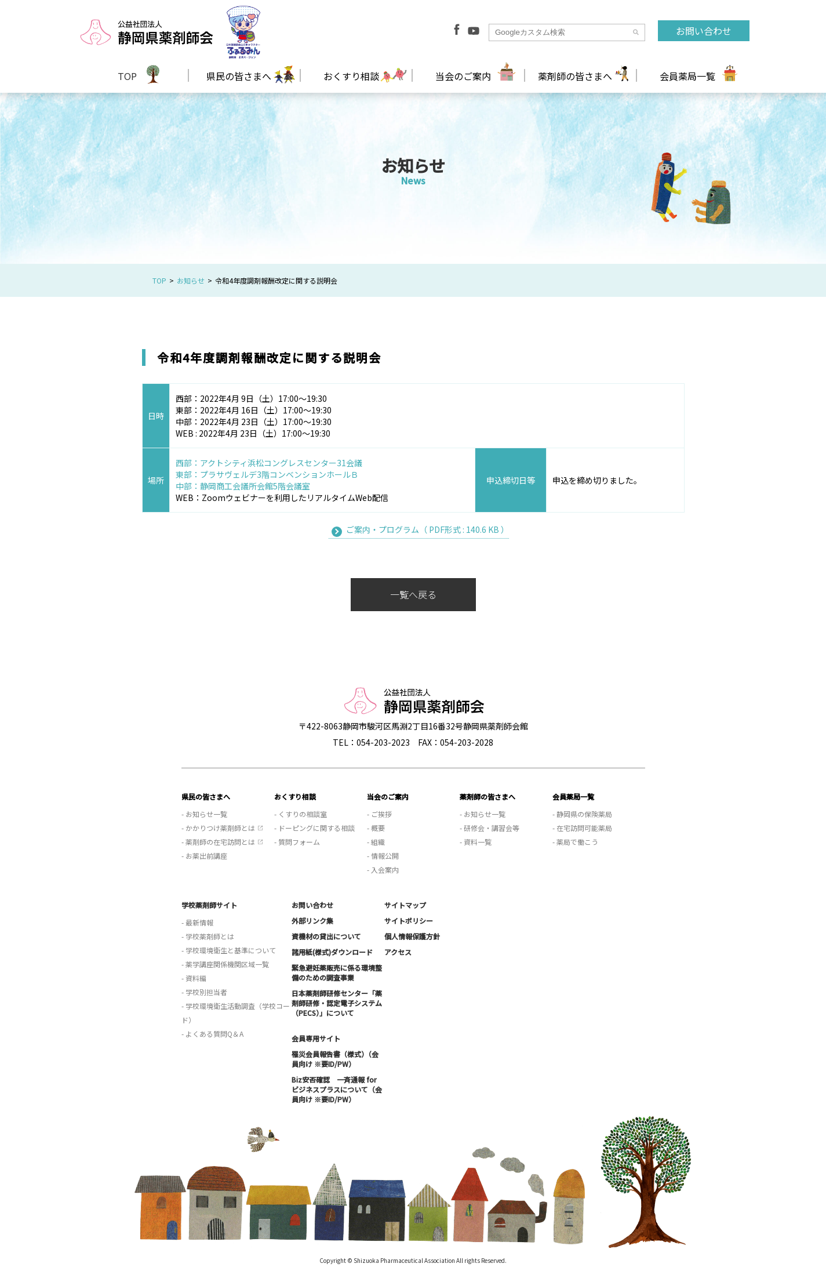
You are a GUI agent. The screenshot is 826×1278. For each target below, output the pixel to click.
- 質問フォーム (297, 842)
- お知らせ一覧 (204, 814)
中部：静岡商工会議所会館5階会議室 (243, 486)
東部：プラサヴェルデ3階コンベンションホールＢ (267, 474)
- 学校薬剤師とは (207, 936)
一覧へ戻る (413, 594)
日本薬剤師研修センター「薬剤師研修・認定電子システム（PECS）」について (337, 1003)
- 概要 (376, 828)
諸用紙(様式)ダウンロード (332, 952)
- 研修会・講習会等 (489, 828)
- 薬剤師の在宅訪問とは (218, 842)
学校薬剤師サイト (209, 905)
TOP (127, 76)
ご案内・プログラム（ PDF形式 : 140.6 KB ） (427, 529)
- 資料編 (193, 978)
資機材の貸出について (326, 936)
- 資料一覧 (476, 842)
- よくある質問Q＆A (212, 1034)
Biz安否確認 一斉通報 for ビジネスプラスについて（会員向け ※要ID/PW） (337, 1089)
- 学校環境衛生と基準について (228, 950)
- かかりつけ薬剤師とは (218, 828)
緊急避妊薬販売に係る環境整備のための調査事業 (337, 972)
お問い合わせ (704, 31)
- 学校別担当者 (204, 992)
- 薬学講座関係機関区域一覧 (225, 964)
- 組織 (376, 842)
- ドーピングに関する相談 (314, 828)
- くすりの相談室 (300, 814)
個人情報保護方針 (412, 936)
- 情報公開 (383, 856)
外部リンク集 (312, 920)
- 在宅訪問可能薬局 (582, 828)
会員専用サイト (316, 1038)
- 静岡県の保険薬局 (582, 814)
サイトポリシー (408, 920)
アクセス (398, 952)
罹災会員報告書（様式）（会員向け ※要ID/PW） (335, 1059)
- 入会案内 (383, 869)
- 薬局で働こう (575, 842)
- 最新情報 (197, 922)
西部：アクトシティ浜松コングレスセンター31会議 (269, 463)
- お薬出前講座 (204, 856)
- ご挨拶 (379, 814)
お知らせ (191, 280)
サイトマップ (405, 905)
